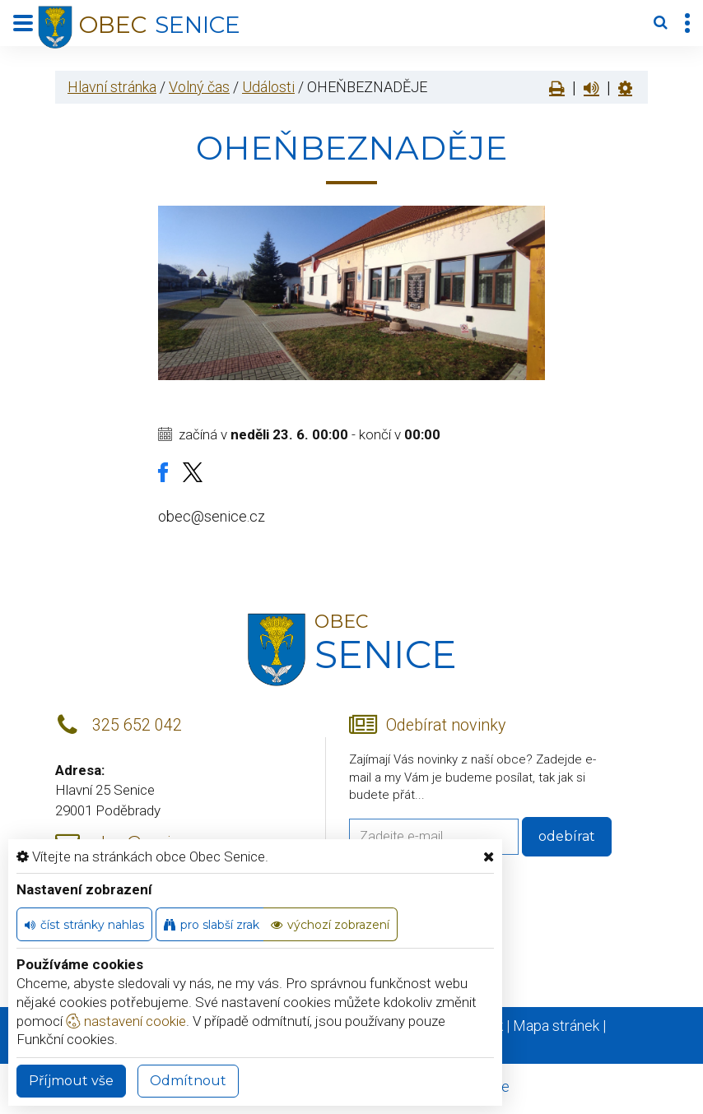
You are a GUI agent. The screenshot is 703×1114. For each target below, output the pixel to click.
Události (268, 86)
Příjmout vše (71, 1080)
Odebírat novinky (445, 725)
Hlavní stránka (112, 86)
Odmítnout (188, 1080)
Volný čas (199, 86)
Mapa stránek (556, 1025)
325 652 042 (137, 725)
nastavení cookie (126, 1021)
